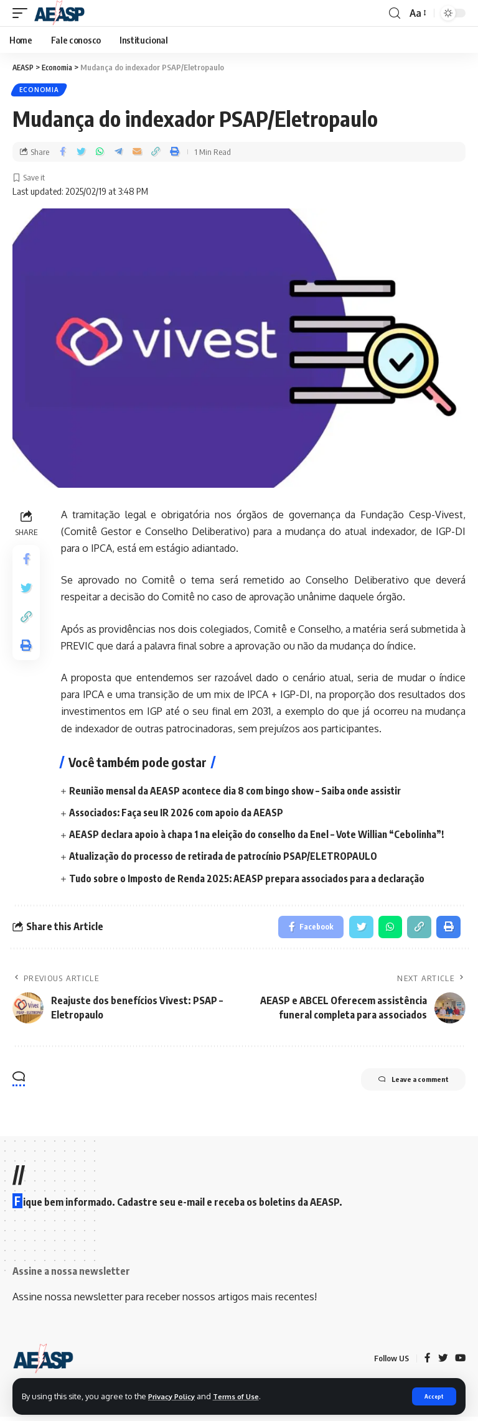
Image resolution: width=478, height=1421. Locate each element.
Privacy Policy (175, 1395)
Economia (40, 91)
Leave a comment (403, 1085)
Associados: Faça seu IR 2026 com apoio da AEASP (178, 814)
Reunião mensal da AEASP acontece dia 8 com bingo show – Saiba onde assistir (240, 792)
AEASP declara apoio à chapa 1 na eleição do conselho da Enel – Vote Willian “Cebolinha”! (261, 837)
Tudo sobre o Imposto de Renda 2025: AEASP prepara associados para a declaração (251, 880)
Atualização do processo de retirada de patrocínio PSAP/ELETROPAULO (227, 858)
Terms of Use (247, 1395)
